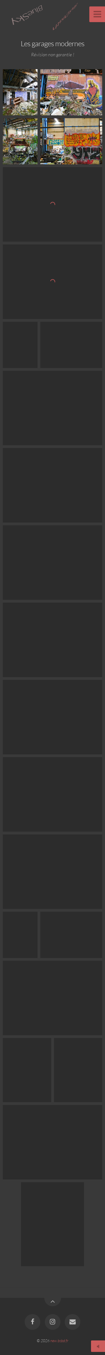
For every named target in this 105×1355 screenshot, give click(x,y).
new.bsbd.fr (59, 1340)
